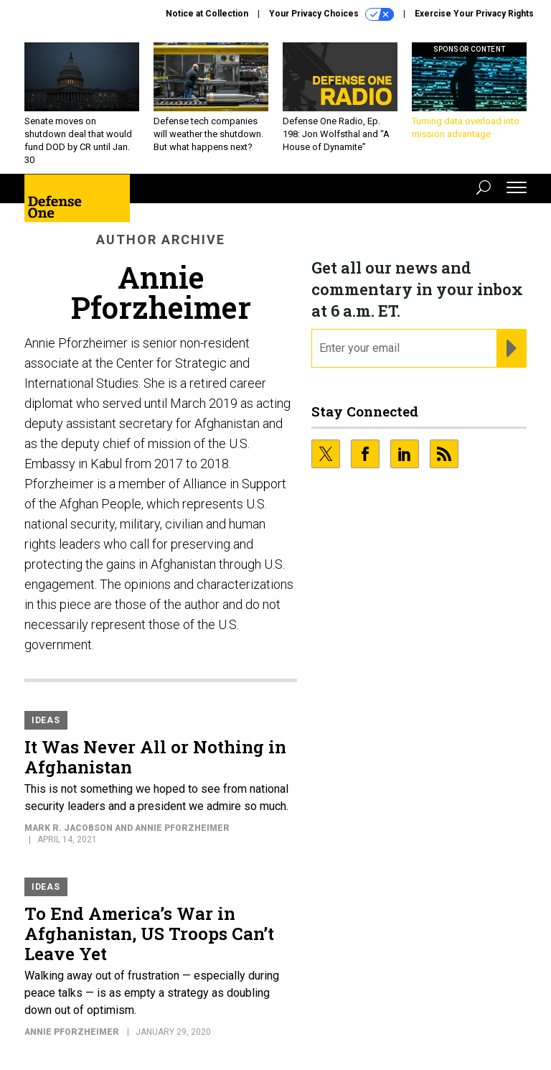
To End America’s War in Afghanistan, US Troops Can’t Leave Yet (149, 933)
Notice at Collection (207, 14)
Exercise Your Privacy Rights (474, 14)
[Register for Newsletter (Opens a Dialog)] (511, 348)
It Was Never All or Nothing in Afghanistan (155, 756)
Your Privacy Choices (331, 14)
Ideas (46, 720)
